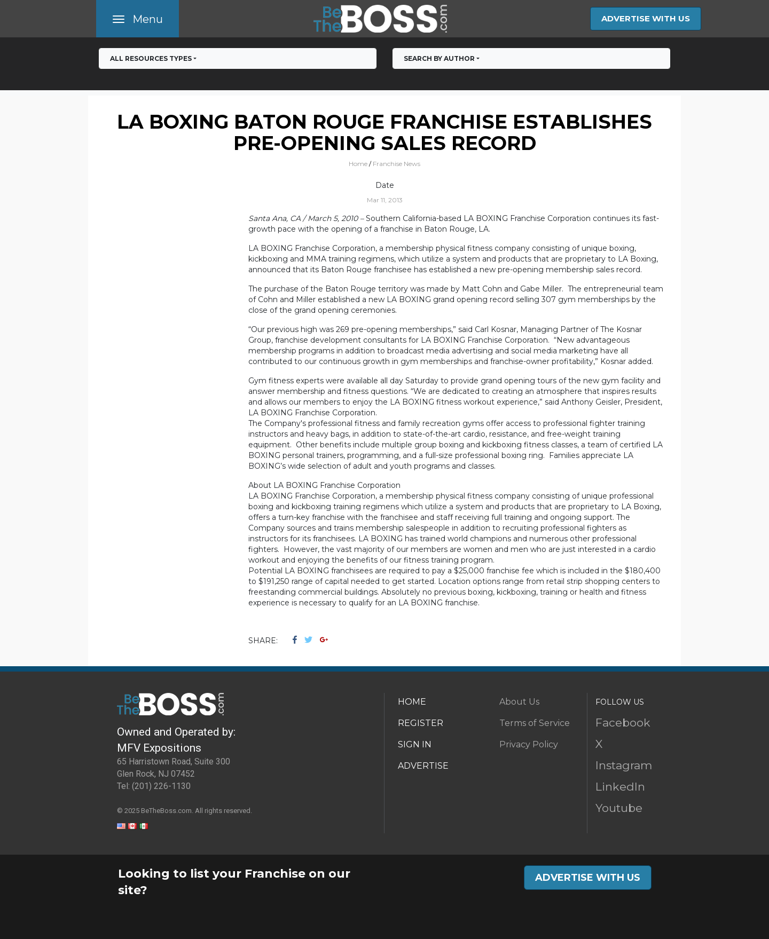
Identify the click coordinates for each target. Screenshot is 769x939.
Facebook (622, 722)
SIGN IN (414, 744)
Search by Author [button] (439, 58)
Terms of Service (534, 723)
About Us (519, 702)
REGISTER (420, 723)
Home (358, 164)
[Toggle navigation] (137, 18)
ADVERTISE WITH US (645, 18)
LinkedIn (620, 786)
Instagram (623, 765)
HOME (412, 702)
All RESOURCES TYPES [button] (151, 58)
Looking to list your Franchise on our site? (234, 881)
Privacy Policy (528, 744)
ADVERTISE (423, 766)
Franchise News (396, 164)
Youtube (618, 808)
